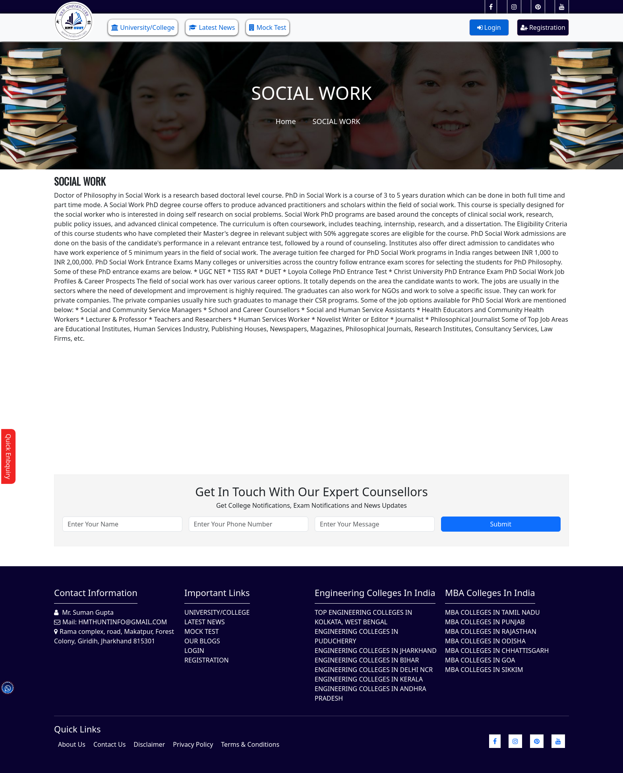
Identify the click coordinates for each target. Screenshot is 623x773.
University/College (142, 27)
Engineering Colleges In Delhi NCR (374, 669)
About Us (71, 744)
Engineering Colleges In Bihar (367, 660)
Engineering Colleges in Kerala (369, 679)
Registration (542, 27)
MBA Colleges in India (490, 592)
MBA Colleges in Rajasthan (490, 631)
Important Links (217, 592)
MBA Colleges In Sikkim (484, 669)
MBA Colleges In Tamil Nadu (492, 612)
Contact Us (109, 744)
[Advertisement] (292, 398)
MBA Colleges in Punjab (485, 622)
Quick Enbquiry (8, 456)
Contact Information (95, 592)
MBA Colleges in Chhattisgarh (497, 650)
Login (489, 27)
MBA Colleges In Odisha (485, 641)
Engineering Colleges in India (375, 592)
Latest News (212, 27)
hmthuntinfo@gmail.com (122, 622)
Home (285, 121)
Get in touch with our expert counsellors (311, 492)
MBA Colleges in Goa (480, 660)
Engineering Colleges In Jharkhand (376, 650)
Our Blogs (202, 641)
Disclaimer (149, 744)
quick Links (77, 729)
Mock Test (267, 27)
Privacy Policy (193, 744)
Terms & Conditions (250, 744)
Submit (500, 524)
